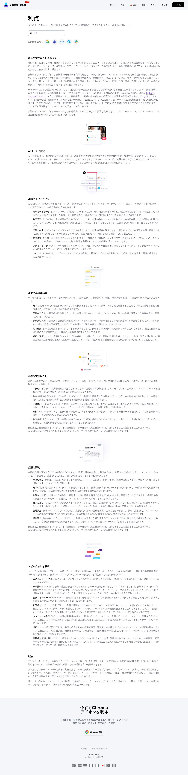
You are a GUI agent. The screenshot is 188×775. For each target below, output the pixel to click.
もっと (165, 5)
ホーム (112, 5)
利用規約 (84, 749)
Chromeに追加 (96, 732)
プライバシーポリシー (98, 749)
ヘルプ (153, 5)
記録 (133, 5)
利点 (122, 5)
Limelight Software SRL (92, 757)
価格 (143, 5)
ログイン (178, 5)
